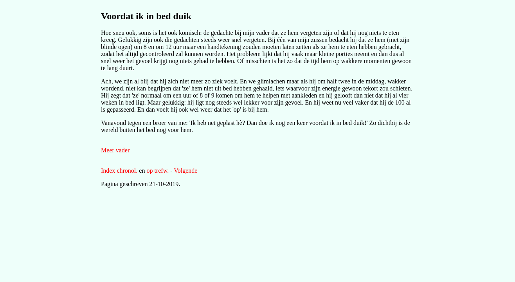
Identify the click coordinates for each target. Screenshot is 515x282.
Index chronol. (119, 170)
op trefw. (157, 170)
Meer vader (115, 150)
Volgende (185, 170)
